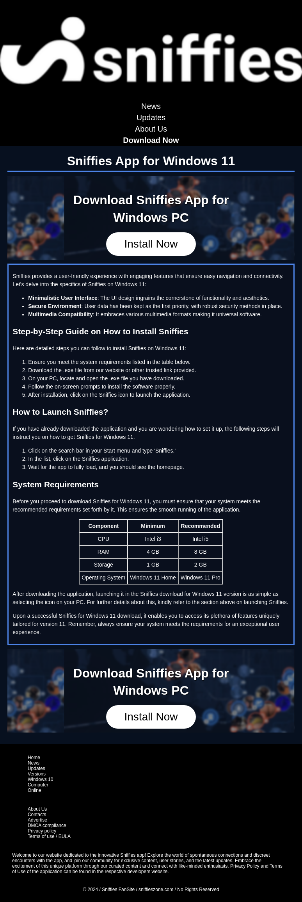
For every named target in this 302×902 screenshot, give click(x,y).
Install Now (151, 244)
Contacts (37, 814)
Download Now (151, 140)
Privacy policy (42, 831)
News (151, 106)
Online (34, 790)
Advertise (37, 820)
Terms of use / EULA (49, 836)
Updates (151, 117)
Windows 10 (40, 779)
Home (34, 757)
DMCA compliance (47, 825)
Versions (37, 774)
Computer (38, 785)
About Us (151, 129)
